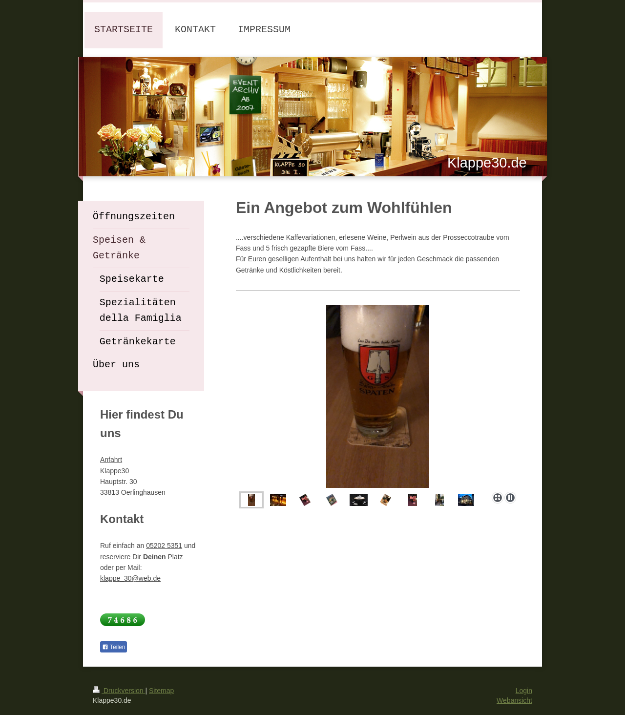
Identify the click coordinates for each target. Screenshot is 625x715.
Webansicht (514, 700)
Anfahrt (111, 459)
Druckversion (119, 690)
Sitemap (161, 690)
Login (524, 690)
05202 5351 (164, 545)
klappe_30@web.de (130, 578)
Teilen (113, 647)
